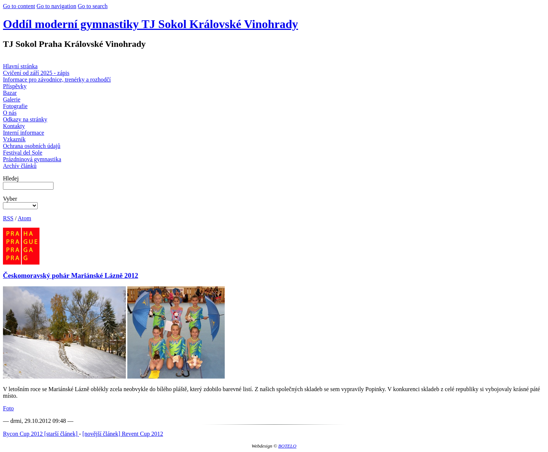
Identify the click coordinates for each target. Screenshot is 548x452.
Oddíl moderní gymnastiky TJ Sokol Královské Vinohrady (150, 24)
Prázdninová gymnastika (32, 159)
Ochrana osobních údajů (32, 146)
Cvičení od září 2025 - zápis (36, 73)
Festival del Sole (22, 152)
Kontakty (14, 126)
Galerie (11, 99)
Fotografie (15, 106)
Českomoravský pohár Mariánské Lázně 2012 (70, 275)
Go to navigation (56, 6)
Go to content (19, 6)
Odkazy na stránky (25, 119)
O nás (10, 113)
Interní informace (23, 133)
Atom (24, 218)
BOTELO (287, 446)
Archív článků (20, 166)
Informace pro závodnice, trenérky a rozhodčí (57, 79)
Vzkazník (14, 139)
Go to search (93, 6)
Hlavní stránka (20, 66)
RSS (8, 218)
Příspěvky (15, 86)
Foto (8, 408)
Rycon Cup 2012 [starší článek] (41, 434)
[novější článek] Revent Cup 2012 (122, 434)
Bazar (10, 93)
